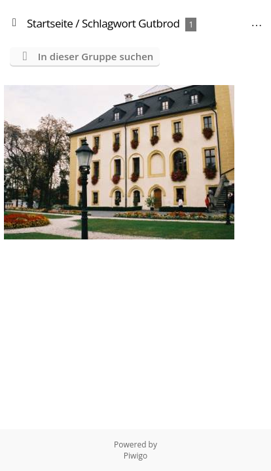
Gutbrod (158, 23)
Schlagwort (109, 23)
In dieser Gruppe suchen (96, 56)
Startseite (50, 23)
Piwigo (135, 455)
